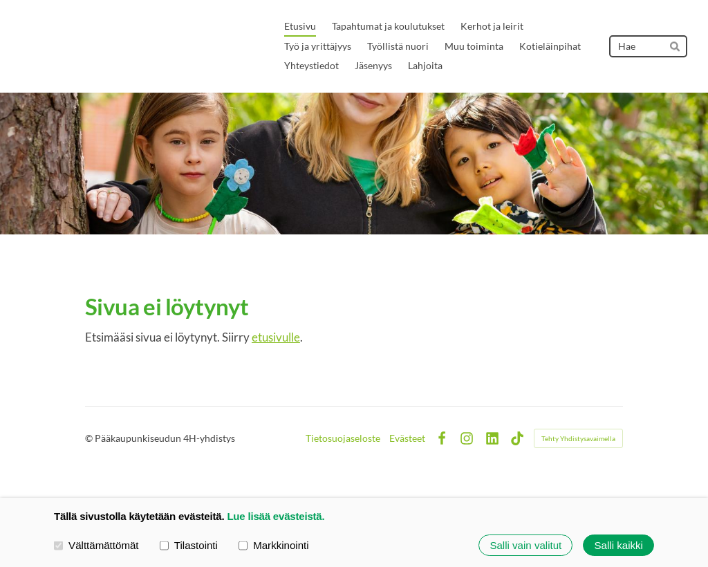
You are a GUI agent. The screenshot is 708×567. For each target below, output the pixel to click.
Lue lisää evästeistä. (275, 516)
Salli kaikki (619, 545)
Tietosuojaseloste (343, 438)
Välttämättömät (96, 544)
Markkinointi (274, 544)
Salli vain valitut (525, 545)
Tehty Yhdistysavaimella (578, 438)
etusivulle (276, 337)
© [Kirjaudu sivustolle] (90, 438)
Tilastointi (189, 544)
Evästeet (407, 438)
